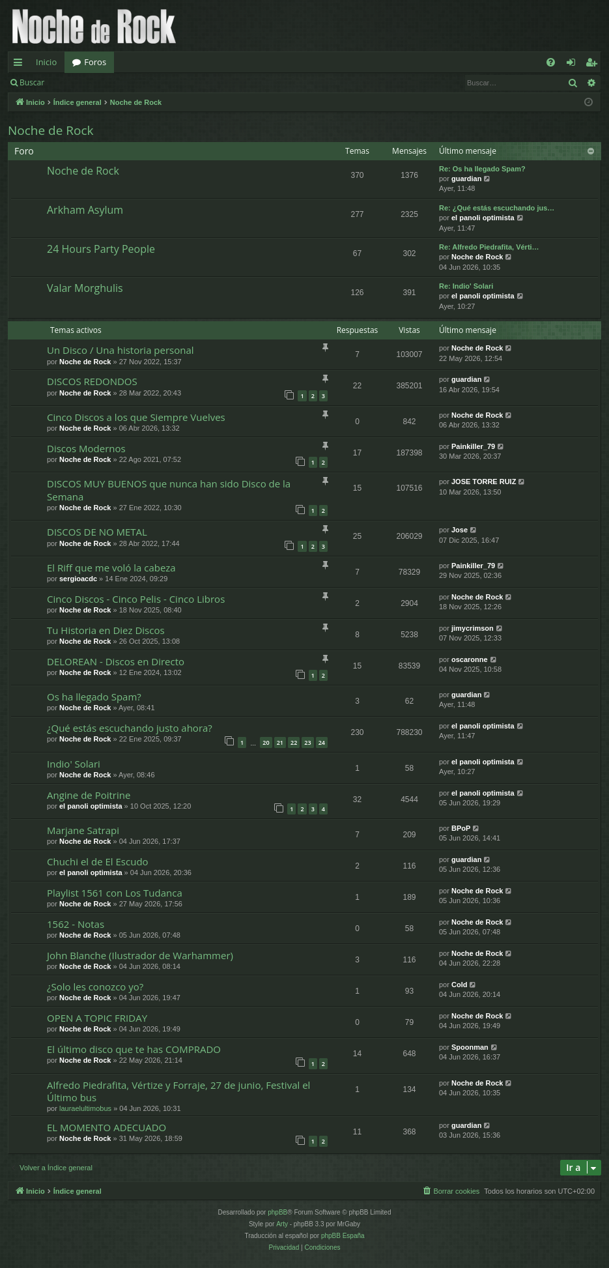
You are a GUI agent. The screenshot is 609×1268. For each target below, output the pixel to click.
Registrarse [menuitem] (594, 64)
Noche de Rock (51, 130)
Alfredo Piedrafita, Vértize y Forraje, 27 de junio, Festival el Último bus (178, 1091)
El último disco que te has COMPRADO (134, 1049)
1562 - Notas (75, 923)
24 (322, 742)
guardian (466, 178)
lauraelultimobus (85, 1108)
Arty (282, 1224)
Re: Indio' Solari (466, 286)
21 (280, 742)
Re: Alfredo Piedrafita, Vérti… (489, 247)
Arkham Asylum (85, 210)
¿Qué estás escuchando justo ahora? (129, 727)
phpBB (277, 1212)
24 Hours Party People (101, 249)
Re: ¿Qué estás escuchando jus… (496, 208)
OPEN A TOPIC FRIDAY (97, 1017)
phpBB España (343, 1235)
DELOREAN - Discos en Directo (115, 661)
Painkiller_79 (473, 446)
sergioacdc (78, 579)
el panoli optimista (483, 218)
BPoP (460, 828)
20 (265, 742)
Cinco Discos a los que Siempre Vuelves (136, 417)
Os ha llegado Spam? (94, 696)
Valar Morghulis (85, 288)
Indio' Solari (73, 763)
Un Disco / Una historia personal (120, 349)
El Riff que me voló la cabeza (111, 567)
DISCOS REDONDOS (92, 381)
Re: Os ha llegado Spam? (482, 169)
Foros (95, 62)
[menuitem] (551, 62)
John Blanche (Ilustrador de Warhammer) (140, 955)
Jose (459, 530)
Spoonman (470, 1047)
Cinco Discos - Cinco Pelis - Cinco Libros (136, 598)
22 (293, 742)
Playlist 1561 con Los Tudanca (114, 892)
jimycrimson (472, 628)
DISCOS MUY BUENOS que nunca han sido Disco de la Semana (168, 489)
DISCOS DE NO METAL (97, 531)
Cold (459, 984)
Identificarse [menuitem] (574, 64)
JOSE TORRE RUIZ (483, 481)
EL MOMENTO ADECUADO (106, 1127)
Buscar (32, 82)
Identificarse (85, 82)
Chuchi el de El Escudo (98, 861)
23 (307, 742)
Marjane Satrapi (83, 830)
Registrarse (147, 82)
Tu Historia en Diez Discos (106, 630)
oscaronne (469, 659)
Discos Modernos (86, 448)
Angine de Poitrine (88, 794)
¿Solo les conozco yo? (95, 986)
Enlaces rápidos (20, 64)
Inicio (46, 62)
